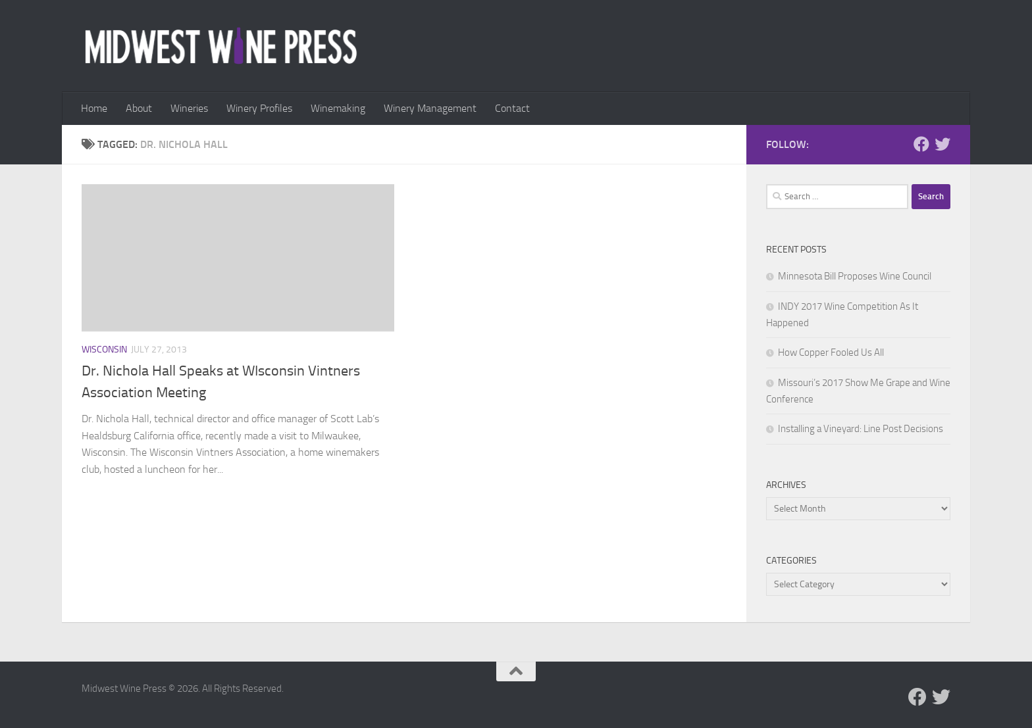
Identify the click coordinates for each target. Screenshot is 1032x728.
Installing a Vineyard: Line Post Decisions (860, 429)
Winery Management (430, 108)
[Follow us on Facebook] (921, 144)
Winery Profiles (259, 108)
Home (94, 108)
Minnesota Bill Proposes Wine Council (854, 276)
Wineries (189, 108)
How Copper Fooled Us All (831, 352)
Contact (512, 108)
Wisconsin (104, 349)
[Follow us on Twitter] (942, 144)
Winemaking (338, 108)
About (139, 108)
